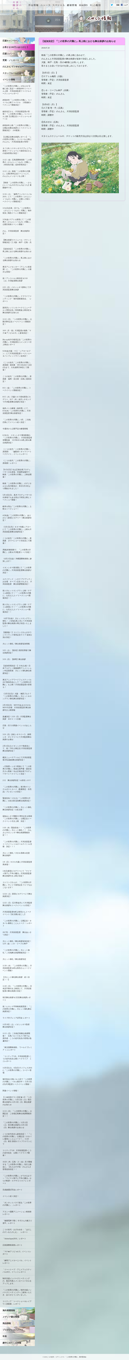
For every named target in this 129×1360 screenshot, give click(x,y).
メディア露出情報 (11, 1317)
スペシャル (59, 5)
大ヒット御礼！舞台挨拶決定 (14, 959)
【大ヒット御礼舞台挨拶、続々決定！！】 (16, 978)
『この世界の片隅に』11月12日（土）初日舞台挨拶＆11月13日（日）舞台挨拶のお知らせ (15, 1125)
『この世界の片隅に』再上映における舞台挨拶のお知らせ (17, 259)
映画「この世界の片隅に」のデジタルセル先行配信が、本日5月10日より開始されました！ (17, 485)
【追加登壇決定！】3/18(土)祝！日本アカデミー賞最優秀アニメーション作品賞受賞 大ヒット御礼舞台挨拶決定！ (17, 669)
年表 (5, 1336)
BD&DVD (83, 5)
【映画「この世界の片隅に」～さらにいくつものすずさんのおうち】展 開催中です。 (18, 185)
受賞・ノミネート (11, 60)
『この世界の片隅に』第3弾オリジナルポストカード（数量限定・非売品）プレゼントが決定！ (17, 789)
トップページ (33, 5)
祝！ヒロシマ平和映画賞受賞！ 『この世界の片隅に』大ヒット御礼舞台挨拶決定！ (17, 1009)
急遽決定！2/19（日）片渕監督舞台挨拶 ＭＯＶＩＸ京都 (17, 718)
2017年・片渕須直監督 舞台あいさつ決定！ (17, 933)
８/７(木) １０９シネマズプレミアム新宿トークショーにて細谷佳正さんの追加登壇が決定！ (17, 150)
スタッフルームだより (13, 73)
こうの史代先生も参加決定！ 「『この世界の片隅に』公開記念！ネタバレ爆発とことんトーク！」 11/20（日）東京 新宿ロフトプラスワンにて (17, 1139)
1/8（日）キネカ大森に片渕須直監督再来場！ (17, 863)
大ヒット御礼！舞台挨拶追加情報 (16, 644)
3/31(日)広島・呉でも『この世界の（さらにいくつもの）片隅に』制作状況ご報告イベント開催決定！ (17, 210)
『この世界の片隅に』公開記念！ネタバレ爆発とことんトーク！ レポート (17, 923)
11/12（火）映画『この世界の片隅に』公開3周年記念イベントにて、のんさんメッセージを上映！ (17, 173)
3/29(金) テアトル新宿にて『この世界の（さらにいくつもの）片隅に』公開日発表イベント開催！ (17, 222)
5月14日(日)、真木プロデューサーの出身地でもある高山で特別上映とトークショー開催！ (17, 497)
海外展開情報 (9, 1310)
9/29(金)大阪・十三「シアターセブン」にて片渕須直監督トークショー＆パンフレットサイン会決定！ (17, 353)
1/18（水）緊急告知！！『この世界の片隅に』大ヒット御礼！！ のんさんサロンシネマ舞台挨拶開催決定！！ (17, 831)
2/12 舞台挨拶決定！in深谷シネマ (17, 780)
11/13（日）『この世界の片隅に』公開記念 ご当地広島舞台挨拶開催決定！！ (17, 1113)
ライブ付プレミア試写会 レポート (16, 1018)
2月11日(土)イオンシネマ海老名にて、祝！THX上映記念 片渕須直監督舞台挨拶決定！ (17, 748)
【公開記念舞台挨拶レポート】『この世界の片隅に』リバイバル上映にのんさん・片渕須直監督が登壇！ (17, 139)
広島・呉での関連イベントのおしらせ (17, 727)
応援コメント (9, 54)
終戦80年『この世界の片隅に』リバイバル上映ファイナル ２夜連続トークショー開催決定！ (17, 102)
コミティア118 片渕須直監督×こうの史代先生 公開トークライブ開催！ (17, 1152)
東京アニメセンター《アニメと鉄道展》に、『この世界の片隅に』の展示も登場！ (17, 269)
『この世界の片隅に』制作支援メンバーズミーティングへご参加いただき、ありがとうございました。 (17, 1292)
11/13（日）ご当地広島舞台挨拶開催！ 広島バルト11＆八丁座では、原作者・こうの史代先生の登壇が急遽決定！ (17, 1037)
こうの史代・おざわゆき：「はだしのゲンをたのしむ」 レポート (17, 1231)
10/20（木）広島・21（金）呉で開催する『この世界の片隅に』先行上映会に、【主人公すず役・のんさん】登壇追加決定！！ (17, 1165)
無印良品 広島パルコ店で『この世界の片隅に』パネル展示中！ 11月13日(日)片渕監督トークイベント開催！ (17, 1081)
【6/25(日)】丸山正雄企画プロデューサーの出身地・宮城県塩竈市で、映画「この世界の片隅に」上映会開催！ (17, 473)
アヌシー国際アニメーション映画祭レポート (17, 1213)
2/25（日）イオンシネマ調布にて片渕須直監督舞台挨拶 (17, 288)
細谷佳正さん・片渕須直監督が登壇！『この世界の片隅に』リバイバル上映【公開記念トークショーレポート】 (17, 115)
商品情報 (7, 1323)
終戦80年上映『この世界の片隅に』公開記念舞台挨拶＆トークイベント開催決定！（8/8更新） (17, 127)
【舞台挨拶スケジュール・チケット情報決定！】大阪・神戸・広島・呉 (17, 241)
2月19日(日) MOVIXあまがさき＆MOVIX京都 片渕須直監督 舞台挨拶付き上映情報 (17, 707)
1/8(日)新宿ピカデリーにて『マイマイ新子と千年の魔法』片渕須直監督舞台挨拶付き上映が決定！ (17, 873)
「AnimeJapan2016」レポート (14, 1239)
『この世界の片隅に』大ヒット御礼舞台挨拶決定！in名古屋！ (17, 808)
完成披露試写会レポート (12, 1190)
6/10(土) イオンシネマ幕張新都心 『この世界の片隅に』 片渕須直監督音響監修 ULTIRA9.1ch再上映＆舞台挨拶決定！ (18, 439)
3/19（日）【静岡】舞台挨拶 (14, 659)
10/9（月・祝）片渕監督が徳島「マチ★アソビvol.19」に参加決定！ (17, 332)
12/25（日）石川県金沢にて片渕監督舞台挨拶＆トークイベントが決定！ (17, 904)
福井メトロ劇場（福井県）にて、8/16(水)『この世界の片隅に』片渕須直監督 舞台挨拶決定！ (16, 410)
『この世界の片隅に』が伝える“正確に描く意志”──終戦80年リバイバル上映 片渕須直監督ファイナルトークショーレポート (17, 90)
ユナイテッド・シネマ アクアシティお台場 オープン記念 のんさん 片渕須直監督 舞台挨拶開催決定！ (17, 581)
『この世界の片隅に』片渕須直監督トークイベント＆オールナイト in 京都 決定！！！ (17, 844)
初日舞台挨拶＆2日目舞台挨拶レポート (17, 998)
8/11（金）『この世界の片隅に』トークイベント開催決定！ (17, 389)
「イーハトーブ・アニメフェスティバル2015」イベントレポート (17, 1271)
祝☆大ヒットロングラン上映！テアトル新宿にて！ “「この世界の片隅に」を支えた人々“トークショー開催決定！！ (17, 594)
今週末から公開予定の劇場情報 (15, 429)
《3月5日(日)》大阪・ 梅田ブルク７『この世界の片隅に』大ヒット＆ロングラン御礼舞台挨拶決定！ (17, 696)
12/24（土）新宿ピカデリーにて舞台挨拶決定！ (17, 895)
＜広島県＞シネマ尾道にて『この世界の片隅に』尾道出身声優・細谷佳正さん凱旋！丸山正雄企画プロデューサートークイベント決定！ (17, 770)
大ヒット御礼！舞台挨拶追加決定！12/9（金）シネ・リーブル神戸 (17, 942)
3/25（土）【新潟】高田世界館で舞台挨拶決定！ (17, 651)
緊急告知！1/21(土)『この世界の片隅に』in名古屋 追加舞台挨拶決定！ (17, 799)
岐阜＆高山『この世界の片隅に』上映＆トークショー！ (17, 507)
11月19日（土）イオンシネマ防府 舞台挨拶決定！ (17, 1026)
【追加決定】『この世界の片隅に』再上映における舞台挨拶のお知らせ (17, 250)
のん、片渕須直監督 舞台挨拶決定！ (16, 232)
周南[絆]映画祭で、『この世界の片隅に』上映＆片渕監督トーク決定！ (17, 551)
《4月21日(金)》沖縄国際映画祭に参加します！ (17, 560)
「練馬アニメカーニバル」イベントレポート (17, 1262)
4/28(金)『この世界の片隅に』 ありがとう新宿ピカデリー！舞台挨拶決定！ (17, 517)
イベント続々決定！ (11, 1196)
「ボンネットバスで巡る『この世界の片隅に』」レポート (17, 1204)
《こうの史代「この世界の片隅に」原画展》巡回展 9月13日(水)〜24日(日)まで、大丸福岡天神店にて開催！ (17, 366)
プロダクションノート (13, 1330)
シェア (126, 5)
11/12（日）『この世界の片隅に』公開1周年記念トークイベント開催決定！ (17, 321)
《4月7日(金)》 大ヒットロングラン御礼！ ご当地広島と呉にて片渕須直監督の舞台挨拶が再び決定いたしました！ (17, 622)
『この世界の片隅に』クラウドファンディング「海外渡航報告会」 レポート (17, 298)
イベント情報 (9, 79)
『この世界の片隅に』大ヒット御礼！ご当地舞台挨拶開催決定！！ (16, 951)
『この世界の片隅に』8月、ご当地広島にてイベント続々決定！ (17, 421)
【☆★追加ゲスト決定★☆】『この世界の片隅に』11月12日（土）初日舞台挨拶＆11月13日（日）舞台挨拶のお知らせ (17, 1101)
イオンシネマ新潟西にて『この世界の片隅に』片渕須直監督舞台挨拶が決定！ (17, 570)
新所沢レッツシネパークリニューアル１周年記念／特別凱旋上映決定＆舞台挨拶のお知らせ (17, 310)
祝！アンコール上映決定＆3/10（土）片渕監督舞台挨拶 (15, 279)
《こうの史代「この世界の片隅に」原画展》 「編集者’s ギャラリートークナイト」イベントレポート (17, 451)
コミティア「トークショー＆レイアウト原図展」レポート (17, 1302)
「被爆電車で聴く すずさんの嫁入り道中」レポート (17, 1222)
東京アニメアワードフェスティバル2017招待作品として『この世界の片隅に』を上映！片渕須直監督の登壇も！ (17, 683)
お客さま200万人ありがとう (15, 47)
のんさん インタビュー (13, 67)
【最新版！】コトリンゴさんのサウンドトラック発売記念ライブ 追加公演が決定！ (17, 634)
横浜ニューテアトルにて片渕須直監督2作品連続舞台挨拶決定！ (17, 758)
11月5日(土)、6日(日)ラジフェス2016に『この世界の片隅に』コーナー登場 (17, 1070)
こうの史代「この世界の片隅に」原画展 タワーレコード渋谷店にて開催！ (17, 540)
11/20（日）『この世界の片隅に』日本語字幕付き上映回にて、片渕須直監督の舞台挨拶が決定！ (17, 988)
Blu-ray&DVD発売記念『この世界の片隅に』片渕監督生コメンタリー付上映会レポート (17, 342)
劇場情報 (72, 5)
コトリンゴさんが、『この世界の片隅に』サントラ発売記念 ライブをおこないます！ (17, 884)
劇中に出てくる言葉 (12, 1343)
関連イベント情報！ (11, 1091)
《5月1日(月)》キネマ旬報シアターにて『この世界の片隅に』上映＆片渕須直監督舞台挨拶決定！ (17, 529)
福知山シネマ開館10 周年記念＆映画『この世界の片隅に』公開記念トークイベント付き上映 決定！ (17, 818)
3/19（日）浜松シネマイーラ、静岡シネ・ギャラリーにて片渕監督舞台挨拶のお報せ (17, 736)
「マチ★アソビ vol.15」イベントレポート (17, 1253)
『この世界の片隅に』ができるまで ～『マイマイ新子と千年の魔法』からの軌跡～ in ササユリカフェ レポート (17, 1179)
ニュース (45, 5)
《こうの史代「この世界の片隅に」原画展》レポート (17, 462)
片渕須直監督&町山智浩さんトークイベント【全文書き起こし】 (17, 913)
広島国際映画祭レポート (12, 1245)
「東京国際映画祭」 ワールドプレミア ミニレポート (17, 1048)
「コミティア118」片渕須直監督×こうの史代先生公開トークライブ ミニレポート (17, 1058)
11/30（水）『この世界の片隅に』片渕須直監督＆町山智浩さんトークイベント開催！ (17, 968)
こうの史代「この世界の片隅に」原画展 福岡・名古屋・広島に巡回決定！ (17, 378)
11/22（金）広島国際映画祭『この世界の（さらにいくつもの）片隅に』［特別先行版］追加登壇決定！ (17, 162)
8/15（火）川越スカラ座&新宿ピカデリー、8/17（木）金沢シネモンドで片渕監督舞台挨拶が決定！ (17, 399)
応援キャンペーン (11, 41)
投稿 (117, 5)
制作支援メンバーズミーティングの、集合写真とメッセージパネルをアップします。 (17, 1280)
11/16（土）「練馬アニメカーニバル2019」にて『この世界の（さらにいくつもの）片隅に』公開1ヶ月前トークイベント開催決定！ (17, 198)
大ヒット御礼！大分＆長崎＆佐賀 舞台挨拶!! (17, 854)
